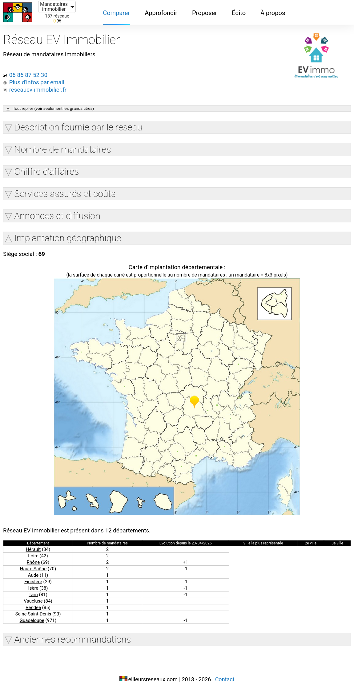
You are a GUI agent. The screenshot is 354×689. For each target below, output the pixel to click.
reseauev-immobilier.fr (39, 85)
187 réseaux (57, 16)
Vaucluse (33, 598)
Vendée (33, 605)
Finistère (33, 579)
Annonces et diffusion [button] (57, 212)
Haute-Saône (33, 566)
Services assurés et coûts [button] (65, 190)
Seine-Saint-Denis (33, 611)
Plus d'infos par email (38, 78)
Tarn (33, 592)
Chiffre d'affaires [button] (46, 167)
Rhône (33, 560)
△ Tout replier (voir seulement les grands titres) (50, 104)
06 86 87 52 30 (29, 70)
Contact (225, 676)
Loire (33, 553)
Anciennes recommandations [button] (72, 636)
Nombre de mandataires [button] (62, 145)
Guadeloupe (32, 618)
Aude (33, 572)
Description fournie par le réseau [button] (78, 123)
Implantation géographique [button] (67, 234)
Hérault (33, 547)
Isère (33, 585)
